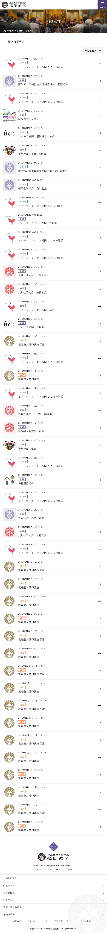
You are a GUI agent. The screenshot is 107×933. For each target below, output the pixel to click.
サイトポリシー (87, 921)
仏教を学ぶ (9, 885)
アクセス (31, 921)
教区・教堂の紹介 (12, 907)
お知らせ (17, 921)
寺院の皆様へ (10, 914)
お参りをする (10, 878)
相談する (7, 899)
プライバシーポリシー (64, 921)
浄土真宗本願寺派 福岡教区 (13, 31)
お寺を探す (9, 892)
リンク (45, 921)
